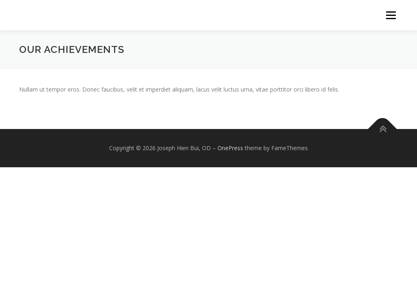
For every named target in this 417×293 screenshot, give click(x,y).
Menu (391, 15)
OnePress (230, 148)
